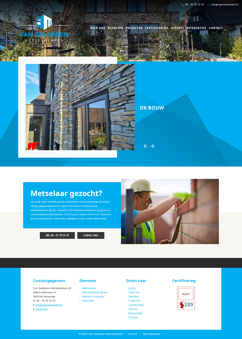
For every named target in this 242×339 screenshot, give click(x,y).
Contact (216, 28)
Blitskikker (154, 334)
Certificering (157, 28)
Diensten (115, 28)
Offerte (177, 28)
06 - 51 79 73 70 (192, 5)
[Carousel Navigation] (149, 146)
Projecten (134, 28)
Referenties (196, 28)
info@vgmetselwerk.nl (49, 305)
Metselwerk (89, 288)
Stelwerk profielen (93, 297)
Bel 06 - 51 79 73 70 (57, 235)
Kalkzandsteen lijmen (95, 292)
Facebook (41, 309)
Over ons (97, 28)
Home (132, 288)
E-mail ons (90, 235)
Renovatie (88, 301)
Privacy (132, 334)
